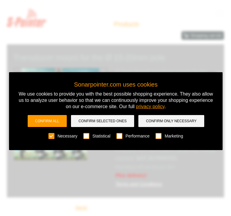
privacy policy (150, 106)
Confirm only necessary (171, 121)
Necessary (62, 136)
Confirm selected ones (103, 121)
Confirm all (47, 121)
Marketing (169, 136)
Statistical (96, 136)
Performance (132, 136)
